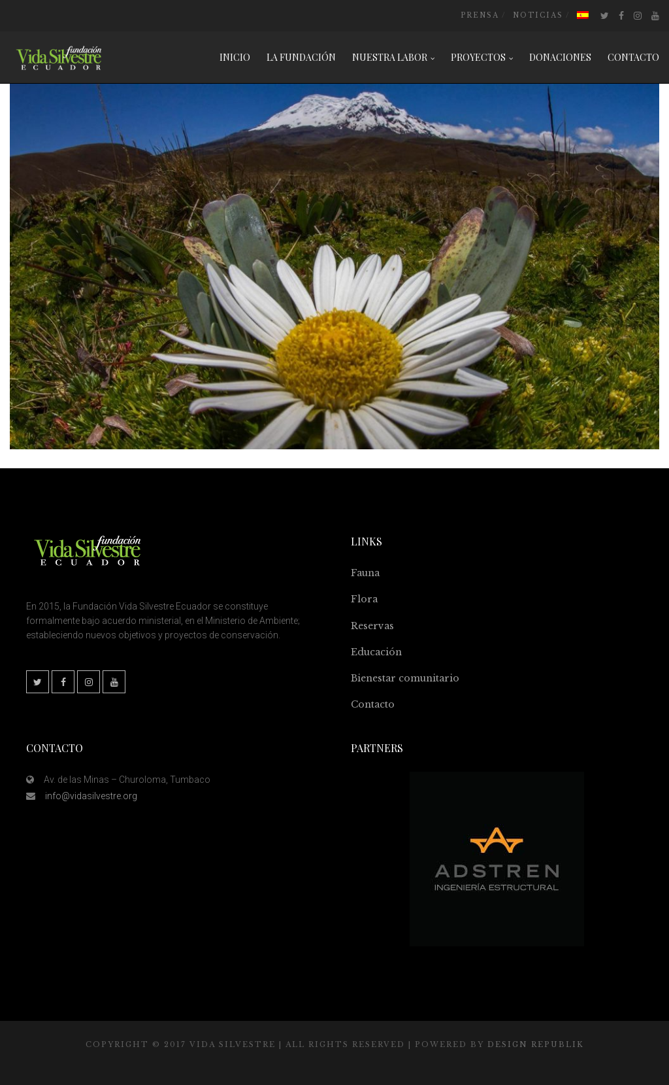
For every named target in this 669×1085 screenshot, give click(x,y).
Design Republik (535, 1044)
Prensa (480, 15)
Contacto (373, 704)
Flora (364, 599)
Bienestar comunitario (405, 678)
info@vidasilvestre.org (91, 796)
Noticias (538, 15)
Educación (376, 652)
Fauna (365, 573)
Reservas (372, 626)
